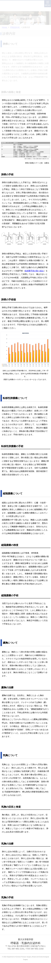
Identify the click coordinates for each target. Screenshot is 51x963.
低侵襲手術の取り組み (34, 271)
